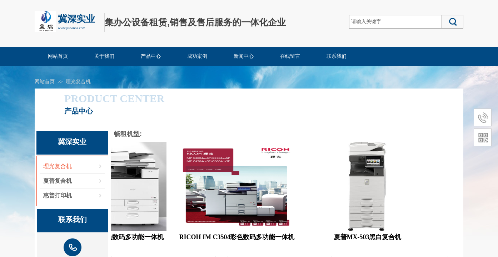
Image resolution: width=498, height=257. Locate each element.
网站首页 (58, 56)
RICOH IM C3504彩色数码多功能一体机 (238, 237)
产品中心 (151, 56)
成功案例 (197, 56)
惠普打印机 (57, 195)
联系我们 (337, 56)
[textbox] (395, 22)
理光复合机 (78, 81)
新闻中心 (244, 56)
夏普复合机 (57, 181)
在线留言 (290, 56)
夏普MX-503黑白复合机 (369, 237)
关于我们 (104, 56)
